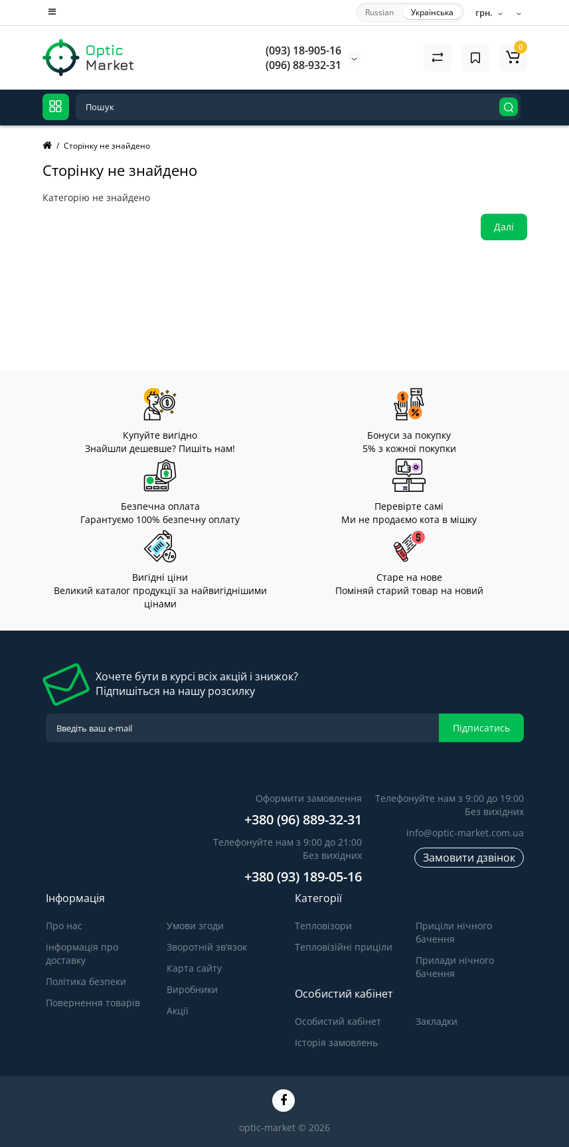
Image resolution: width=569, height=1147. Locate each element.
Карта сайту (194, 968)
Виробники (192, 989)
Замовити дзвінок (469, 857)
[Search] (508, 107)
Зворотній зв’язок (207, 947)
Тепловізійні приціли (343, 947)
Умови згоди (195, 925)
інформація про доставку (82, 953)
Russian (379, 12)
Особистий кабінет (338, 1021)
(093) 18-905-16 (303, 50)
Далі (504, 226)
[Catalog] (55, 107)
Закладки (436, 1021)
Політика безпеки (86, 981)
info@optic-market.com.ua (465, 832)
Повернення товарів (93, 1002)
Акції (178, 1010)
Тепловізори (323, 925)
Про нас (64, 925)
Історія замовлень (336, 1042)
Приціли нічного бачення (454, 932)
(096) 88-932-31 (303, 65)
